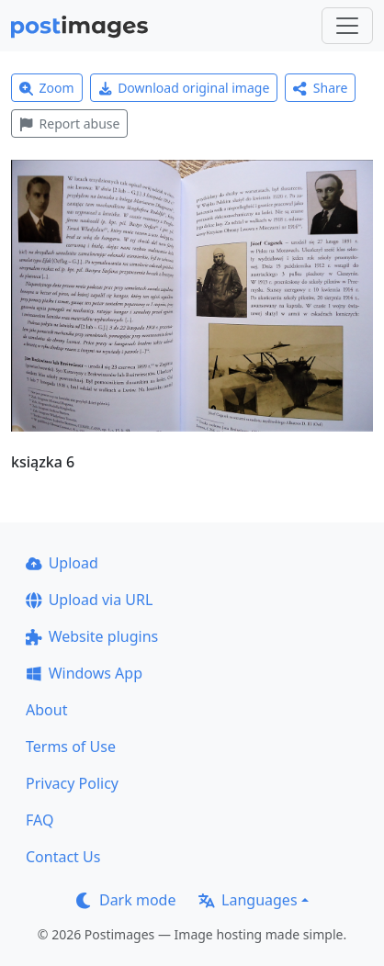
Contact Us (63, 857)
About (46, 710)
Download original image (184, 87)
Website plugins (92, 636)
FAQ (39, 820)
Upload (62, 563)
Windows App (84, 673)
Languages (247, 900)
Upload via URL (89, 600)
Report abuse (69, 123)
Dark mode (125, 900)
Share (320, 87)
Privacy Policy (72, 783)
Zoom (46, 87)
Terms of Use (71, 746)
